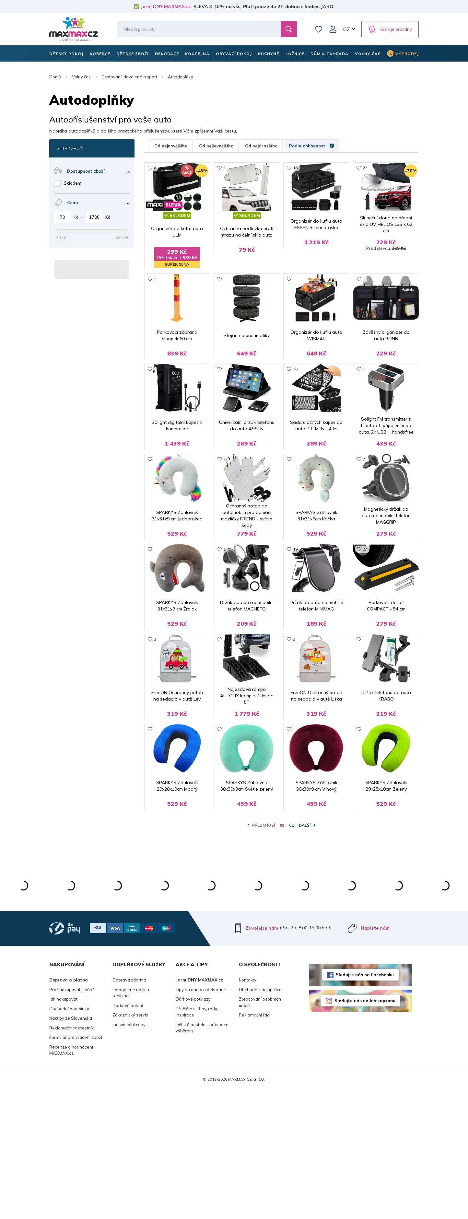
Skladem (72, 183)
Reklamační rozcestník (71, 1156)
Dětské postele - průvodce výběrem (202, 1156)
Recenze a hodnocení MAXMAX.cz (71, 1179)
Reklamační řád (254, 1143)
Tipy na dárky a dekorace (201, 1118)
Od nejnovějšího (170, 145)
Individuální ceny (129, 1153)
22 (365, 167)
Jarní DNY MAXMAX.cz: (166, 6)
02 (291, 953)
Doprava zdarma (129, 1108)
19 (295, 613)
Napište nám (375, 1057)
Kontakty (247, 1108)
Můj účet (332, 29)
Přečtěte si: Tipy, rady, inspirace (197, 1140)
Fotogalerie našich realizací (130, 1121)
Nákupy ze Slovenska (70, 1146)
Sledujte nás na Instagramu (364, 1129)
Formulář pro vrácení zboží (75, 1165)
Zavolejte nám (262, 1057)
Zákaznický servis (130, 1143)
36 (295, 390)
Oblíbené (318, 29)
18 (295, 167)
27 (365, 613)
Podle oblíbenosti (311, 145)
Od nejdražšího (261, 145)
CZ (346, 29)
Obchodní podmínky (69, 1137)
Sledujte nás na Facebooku (365, 1103)
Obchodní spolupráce (260, 1118)
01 (282, 953)
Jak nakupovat (63, 1127)
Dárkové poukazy (193, 1127)
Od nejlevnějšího (216, 145)
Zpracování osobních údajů (260, 1131)
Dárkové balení (127, 1134)
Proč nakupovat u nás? (71, 1118)
